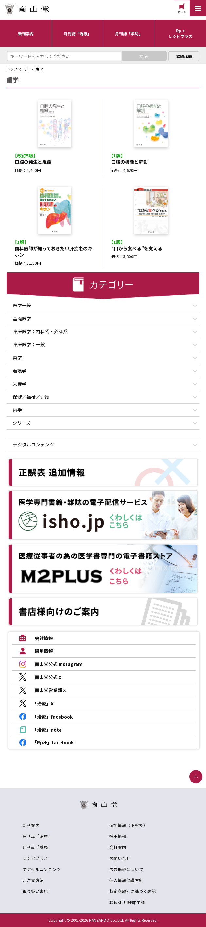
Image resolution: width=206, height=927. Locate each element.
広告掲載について (126, 869)
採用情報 (117, 836)
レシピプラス (35, 858)
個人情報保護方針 (126, 880)
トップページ (17, 69)
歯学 (39, 69)
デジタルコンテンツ (42, 869)
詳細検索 (184, 56)
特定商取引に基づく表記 (132, 891)
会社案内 (117, 847)
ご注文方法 (33, 880)
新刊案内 (31, 825)
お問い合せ (119, 858)
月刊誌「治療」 (37, 836)
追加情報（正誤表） (128, 825)
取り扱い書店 (35, 891)
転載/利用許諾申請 (127, 902)
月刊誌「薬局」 (37, 847)
